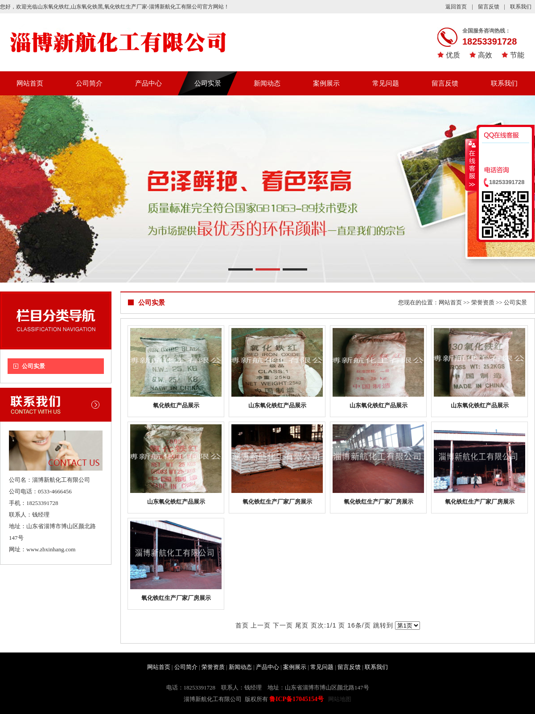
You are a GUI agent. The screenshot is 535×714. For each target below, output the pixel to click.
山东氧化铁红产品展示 (277, 405)
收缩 (471, 164)
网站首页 (29, 83)
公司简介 (89, 83)
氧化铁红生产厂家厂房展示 (277, 501)
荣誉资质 (482, 302)
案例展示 (326, 83)
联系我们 (520, 7)
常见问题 (385, 83)
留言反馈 (488, 7)
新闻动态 (267, 83)
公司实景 (207, 83)
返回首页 (456, 7)
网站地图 (339, 699)
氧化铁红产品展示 (176, 405)
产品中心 (148, 83)
